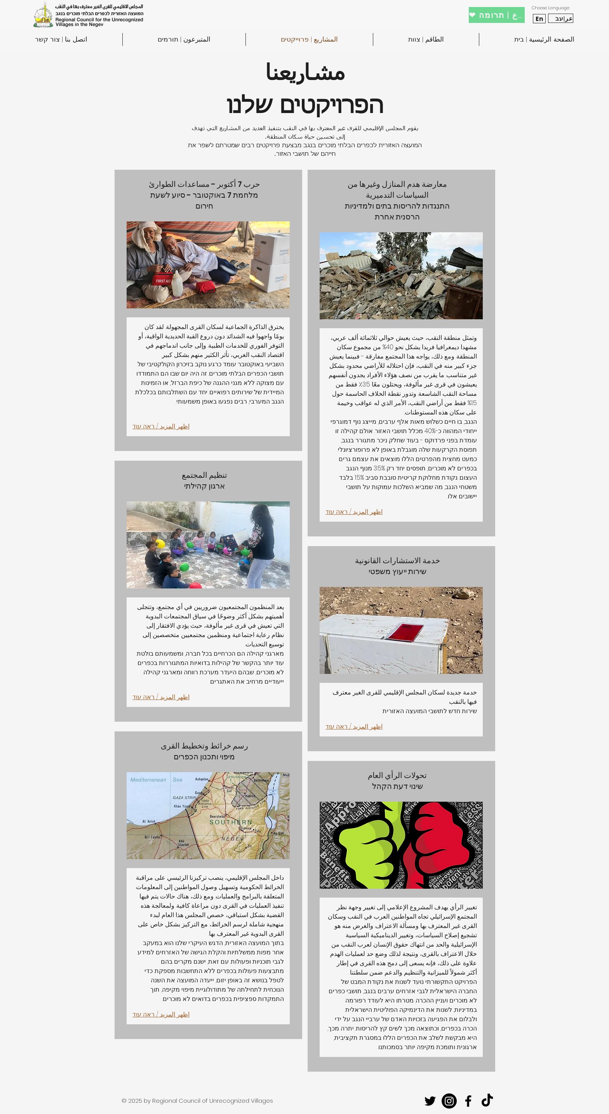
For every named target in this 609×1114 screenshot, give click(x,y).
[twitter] (430, 1101)
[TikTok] (487, 1101)
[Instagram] (449, 1101)
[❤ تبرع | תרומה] (497, 15)
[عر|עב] (560, 18)
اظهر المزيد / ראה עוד (161, 426)
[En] (539, 18)
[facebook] (468, 1101)
